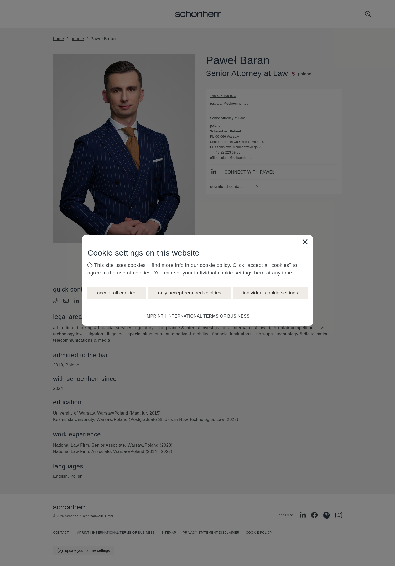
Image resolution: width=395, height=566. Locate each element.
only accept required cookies (189, 292)
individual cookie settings (270, 292)
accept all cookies (116, 292)
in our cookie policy (207, 265)
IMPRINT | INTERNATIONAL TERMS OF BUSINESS (197, 316)
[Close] (305, 242)
